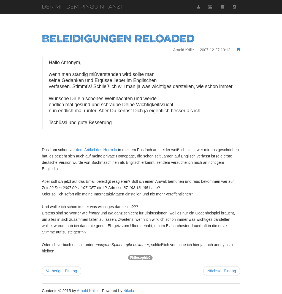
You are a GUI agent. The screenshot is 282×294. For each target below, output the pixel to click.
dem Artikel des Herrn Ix (96, 150)
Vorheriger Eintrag (61, 271)
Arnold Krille (87, 290)
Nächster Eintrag (221, 271)
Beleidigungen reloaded (118, 38)
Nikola (128, 290)
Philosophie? (140, 258)
